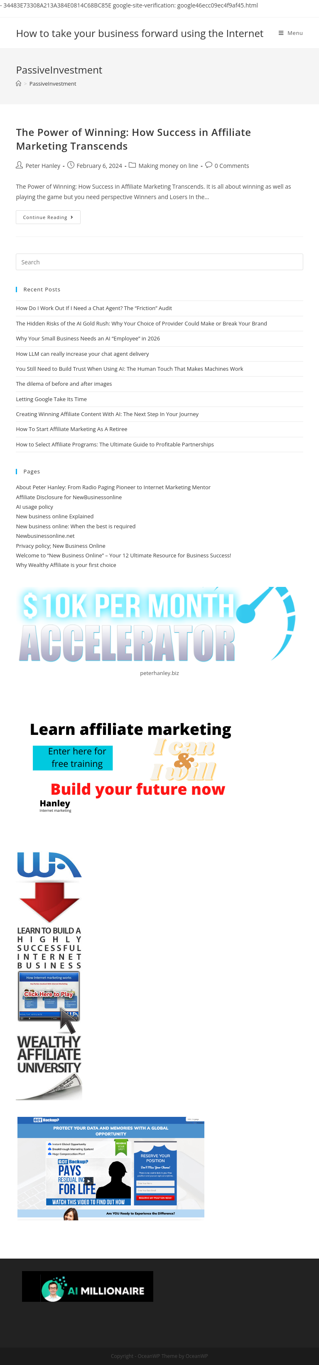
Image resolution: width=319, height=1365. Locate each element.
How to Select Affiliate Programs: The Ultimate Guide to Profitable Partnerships (115, 444)
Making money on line (168, 166)
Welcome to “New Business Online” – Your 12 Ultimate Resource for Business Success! (123, 555)
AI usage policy (34, 506)
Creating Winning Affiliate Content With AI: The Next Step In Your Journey (107, 414)
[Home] (18, 83)
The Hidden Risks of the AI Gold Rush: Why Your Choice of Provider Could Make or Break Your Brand (141, 323)
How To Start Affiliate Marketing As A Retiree (71, 429)
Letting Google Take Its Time (51, 399)
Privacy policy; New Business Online (60, 545)
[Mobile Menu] (291, 32)
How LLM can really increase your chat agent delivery (82, 353)
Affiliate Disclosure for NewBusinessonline (69, 497)
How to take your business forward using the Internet (139, 33)
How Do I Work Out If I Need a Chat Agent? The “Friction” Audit (94, 308)
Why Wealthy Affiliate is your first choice (66, 565)
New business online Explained (54, 516)
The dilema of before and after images (64, 383)
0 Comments (232, 166)
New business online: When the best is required (75, 526)
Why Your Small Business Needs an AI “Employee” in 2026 (88, 338)
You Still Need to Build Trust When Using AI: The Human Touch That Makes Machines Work (129, 368)
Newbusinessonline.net (45, 536)
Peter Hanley (42, 166)
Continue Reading (52, 218)
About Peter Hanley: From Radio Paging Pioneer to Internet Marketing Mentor (113, 487)
